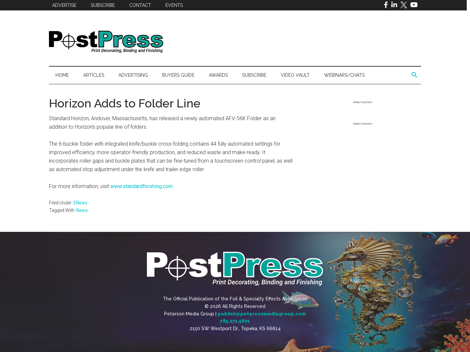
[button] (414, 75)
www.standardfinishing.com (141, 186)
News (82, 210)
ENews (80, 202)
